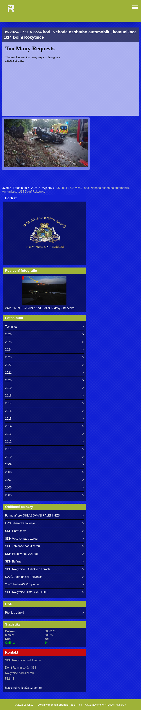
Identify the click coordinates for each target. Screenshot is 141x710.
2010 (8, 456)
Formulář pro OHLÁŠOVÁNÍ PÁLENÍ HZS (32, 515)
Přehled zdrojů (14, 612)
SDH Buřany (13, 561)
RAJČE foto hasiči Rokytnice (23, 576)
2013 (8, 433)
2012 (8, 441)
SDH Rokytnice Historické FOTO (26, 592)
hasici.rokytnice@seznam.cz (23, 687)
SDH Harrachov (15, 530)
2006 (8, 487)
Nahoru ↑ (121, 704)
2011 (8, 449)
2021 (8, 372)
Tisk (79, 704)
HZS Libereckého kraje (20, 523)
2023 (8, 357)
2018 (8, 395)
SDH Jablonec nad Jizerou (22, 546)
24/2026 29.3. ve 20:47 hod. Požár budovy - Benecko (39, 308)
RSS (72, 704)
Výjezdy (47, 187)
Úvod (5, 187)
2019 (8, 387)
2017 (8, 403)
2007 (8, 479)
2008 (8, 472)
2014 (8, 426)
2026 (8, 334)
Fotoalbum (20, 187)
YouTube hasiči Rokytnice (22, 584)
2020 (8, 380)
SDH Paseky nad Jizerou (21, 553)
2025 (8, 342)
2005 (8, 495)
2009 (8, 464)
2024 (34, 187)
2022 (8, 364)
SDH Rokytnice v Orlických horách (27, 569)
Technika (11, 326)
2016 (8, 410)
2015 (8, 418)
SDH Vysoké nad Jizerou (21, 538)
